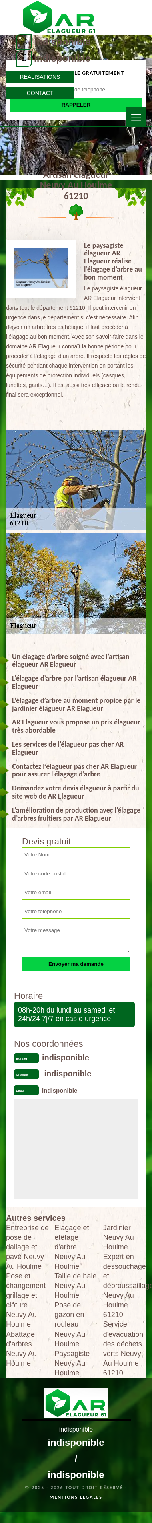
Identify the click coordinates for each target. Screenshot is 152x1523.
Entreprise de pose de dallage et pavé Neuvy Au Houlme (27, 1247)
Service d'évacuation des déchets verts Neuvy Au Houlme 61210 (123, 1348)
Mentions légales (76, 1497)
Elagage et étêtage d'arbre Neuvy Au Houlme (71, 1247)
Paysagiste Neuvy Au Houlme (72, 1363)
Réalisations (40, 77)
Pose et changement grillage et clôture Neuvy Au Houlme (26, 1300)
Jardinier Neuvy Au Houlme (118, 1237)
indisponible (62, 41)
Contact (40, 93)
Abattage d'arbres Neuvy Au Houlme (21, 1348)
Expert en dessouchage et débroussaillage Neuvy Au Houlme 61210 (124, 1286)
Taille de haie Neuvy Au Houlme (75, 1285)
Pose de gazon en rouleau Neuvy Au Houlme (69, 1324)
